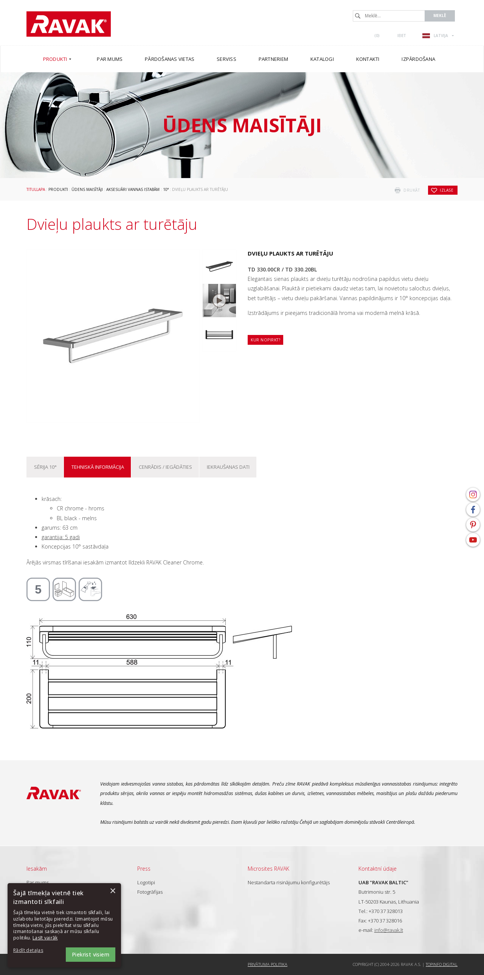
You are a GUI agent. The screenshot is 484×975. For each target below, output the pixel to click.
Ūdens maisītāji (87, 189)
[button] (34, 950)
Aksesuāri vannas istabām (133, 189)
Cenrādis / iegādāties (165, 466)
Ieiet (401, 35)
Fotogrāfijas (150, 891)
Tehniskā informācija (97, 466)
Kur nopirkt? (265, 340)
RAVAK (68, 24)
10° (166, 189)
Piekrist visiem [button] (90, 954)
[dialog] (64, 925)
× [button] (112, 891)
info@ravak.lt (388, 930)
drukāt (411, 190)
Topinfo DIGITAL (442, 964)
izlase (446, 190)
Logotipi (146, 882)
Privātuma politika (267, 964)
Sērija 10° (45, 466)
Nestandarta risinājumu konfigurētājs (289, 882)
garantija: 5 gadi (61, 537)
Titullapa (35, 189)
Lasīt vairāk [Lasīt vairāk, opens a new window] (45, 938)
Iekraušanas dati (228, 466)
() (377, 35)
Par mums (37, 882)
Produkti (58, 189)
